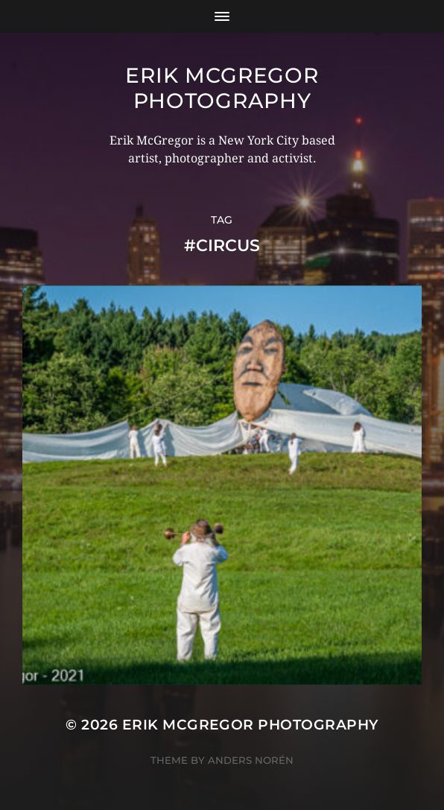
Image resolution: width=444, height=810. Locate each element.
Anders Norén (251, 760)
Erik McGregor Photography (221, 88)
